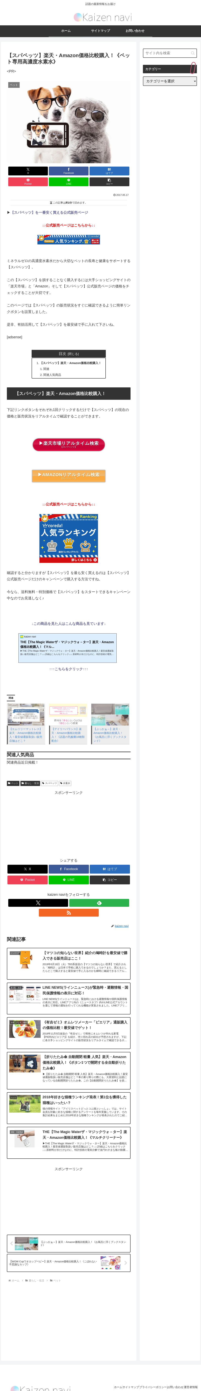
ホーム (101, 1378)
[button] (121, 171)
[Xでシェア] (17, 171)
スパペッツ (49, 774)
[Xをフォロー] (60, 894)
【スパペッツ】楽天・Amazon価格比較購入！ (71, 352)
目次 (62, 343)
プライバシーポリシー (143, 1378)
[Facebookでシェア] (38, 171)
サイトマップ (117, 1378)
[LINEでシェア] (100, 171)
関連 (45, 359)
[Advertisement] (69, 814)
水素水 (65, 774)
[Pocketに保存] (79, 171)
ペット (13, 774)
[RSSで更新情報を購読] (78, 894)
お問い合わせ (169, 1378)
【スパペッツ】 (69, 435)
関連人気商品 (51, 365)
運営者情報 (189, 1378)
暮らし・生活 (30, 774)
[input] (170, 53)
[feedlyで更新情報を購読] (69, 894)
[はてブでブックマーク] (58, 171)
